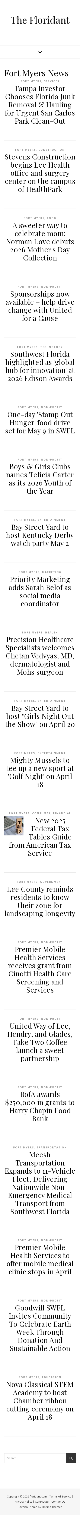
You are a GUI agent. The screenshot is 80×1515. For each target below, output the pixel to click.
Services (51, 81)
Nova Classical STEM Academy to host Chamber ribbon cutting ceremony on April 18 (40, 1400)
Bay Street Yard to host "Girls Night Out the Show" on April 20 (40, 716)
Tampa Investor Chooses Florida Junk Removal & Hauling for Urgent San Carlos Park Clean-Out (40, 104)
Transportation (51, 1147)
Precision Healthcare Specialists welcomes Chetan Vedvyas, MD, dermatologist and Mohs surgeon (40, 655)
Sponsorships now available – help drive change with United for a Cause (40, 306)
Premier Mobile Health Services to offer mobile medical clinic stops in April (40, 1259)
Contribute (42, 1501)
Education (51, 1377)
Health (51, 632)
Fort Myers (31, 81)
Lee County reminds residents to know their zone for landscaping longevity (40, 901)
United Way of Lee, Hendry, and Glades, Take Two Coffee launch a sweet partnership (40, 1042)
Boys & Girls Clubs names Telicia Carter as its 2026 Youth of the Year (40, 478)
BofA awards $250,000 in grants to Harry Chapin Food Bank (40, 1106)
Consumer (41, 813)
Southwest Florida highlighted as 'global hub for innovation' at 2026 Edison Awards (40, 366)
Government (51, 882)
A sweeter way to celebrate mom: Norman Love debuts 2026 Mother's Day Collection (40, 241)
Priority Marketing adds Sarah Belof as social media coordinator (40, 591)
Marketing (51, 572)
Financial (62, 813)
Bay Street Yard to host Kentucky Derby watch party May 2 (40, 535)
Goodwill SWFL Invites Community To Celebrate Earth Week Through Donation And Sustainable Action (40, 1328)
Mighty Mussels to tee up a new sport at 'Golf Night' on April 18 (40, 772)
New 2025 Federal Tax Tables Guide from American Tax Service (40, 836)
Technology (51, 347)
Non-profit (51, 286)
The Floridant (40, 20)
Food (51, 218)
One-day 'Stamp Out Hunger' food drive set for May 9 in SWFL (40, 422)
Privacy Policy (23, 1501)
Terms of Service (60, 1496)
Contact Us (58, 1501)
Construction (51, 150)
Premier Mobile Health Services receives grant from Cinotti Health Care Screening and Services (40, 969)
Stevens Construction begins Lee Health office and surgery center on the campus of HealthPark (40, 173)
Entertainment (52, 520)
